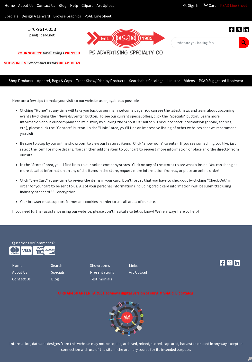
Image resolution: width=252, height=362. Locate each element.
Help (74, 5)
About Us (25, 5)
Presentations (102, 272)
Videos (189, 80)
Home (17, 265)
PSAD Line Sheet (98, 16)
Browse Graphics (67, 16)
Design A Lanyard (36, 16)
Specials (11, 16)
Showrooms (100, 265)
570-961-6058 (42, 29)
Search (56, 265)
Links (171, 80)
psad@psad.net (42, 35)
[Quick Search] (205, 42)
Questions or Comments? (33, 242)
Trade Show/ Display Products (100, 80)
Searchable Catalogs (146, 80)
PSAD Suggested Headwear (221, 80)
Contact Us (46, 5)
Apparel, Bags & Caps (54, 80)
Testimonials (101, 279)
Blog (63, 5)
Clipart (87, 5)
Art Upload (106, 5)
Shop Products (21, 80)
